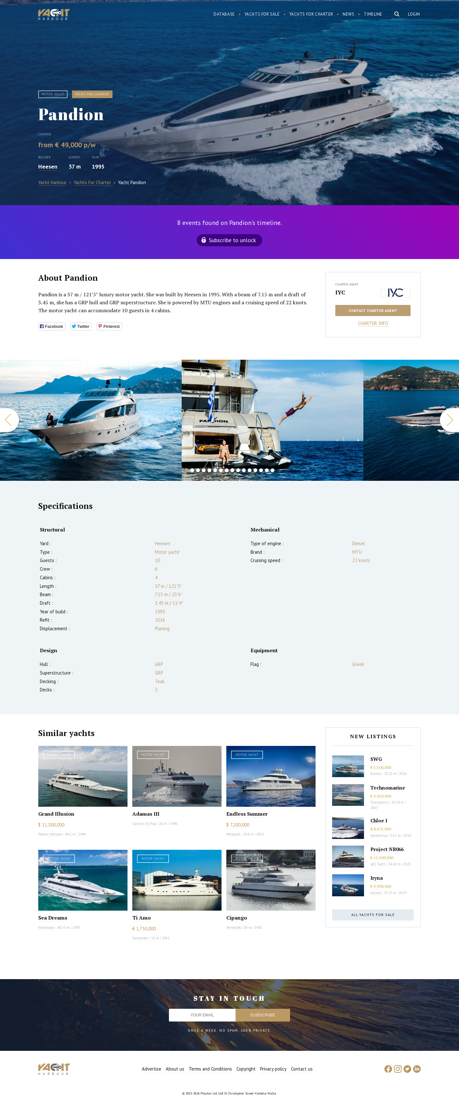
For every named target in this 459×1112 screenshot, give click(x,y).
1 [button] (186, 470)
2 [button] (192, 470)
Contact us (302, 1069)
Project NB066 (387, 849)
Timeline (373, 14)
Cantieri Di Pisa (144, 823)
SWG (376, 759)
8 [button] (227, 470)
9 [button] (232, 470)
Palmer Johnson (50, 834)
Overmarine (380, 802)
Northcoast (46, 927)
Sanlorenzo (379, 835)
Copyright (246, 1069)
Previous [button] (9, 420)
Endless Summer (247, 813)
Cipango (236, 917)
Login (414, 14)
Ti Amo (141, 917)
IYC (340, 292)
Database (224, 14)
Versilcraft (233, 927)
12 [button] (249, 470)
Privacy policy (273, 1069)
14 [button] (261, 470)
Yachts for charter (311, 14)
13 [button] (255, 470)
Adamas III (145, 813)
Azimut (375, 773)
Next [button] (449, 420)
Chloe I (378, 820)
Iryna (376, 878)
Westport (233, 834)
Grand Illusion (56, 813)
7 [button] (221, 470)
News (348, 14)
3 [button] (198, 470)
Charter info (373, 323)
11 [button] (244, 470)
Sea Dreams (52, 917)
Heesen (47, 166)
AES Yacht (377, 864)
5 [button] (209, 470)
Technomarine (387, 787)
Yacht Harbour (54, 15)
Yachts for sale (262, 14)
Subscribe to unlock (232, 240)
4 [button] (204, 470)
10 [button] (238, 470)
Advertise (151, 1069)
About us (175, 1069)
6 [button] (215, 470)
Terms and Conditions (210, 1069)
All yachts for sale (373, 914)
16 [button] (272, 470)
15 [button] (267, 470)
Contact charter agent (373, 310)
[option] (272, 420)
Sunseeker (140, 938)
